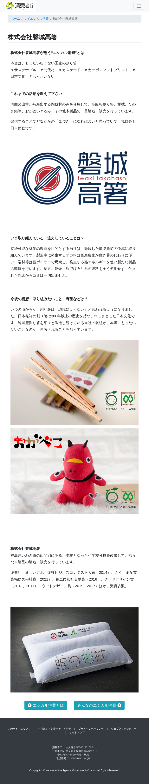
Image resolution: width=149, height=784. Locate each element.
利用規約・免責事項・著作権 (54, 728)
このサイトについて (19, 728)
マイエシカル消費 (36, 18)
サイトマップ (77, 732)
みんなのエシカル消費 (99, 705)
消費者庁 (57, 747)
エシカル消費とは (46, 705)
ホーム (15, 18)
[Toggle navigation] (138, 6)
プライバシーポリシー (91, 728)
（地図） (86, 754)
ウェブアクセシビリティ (125, 728)
